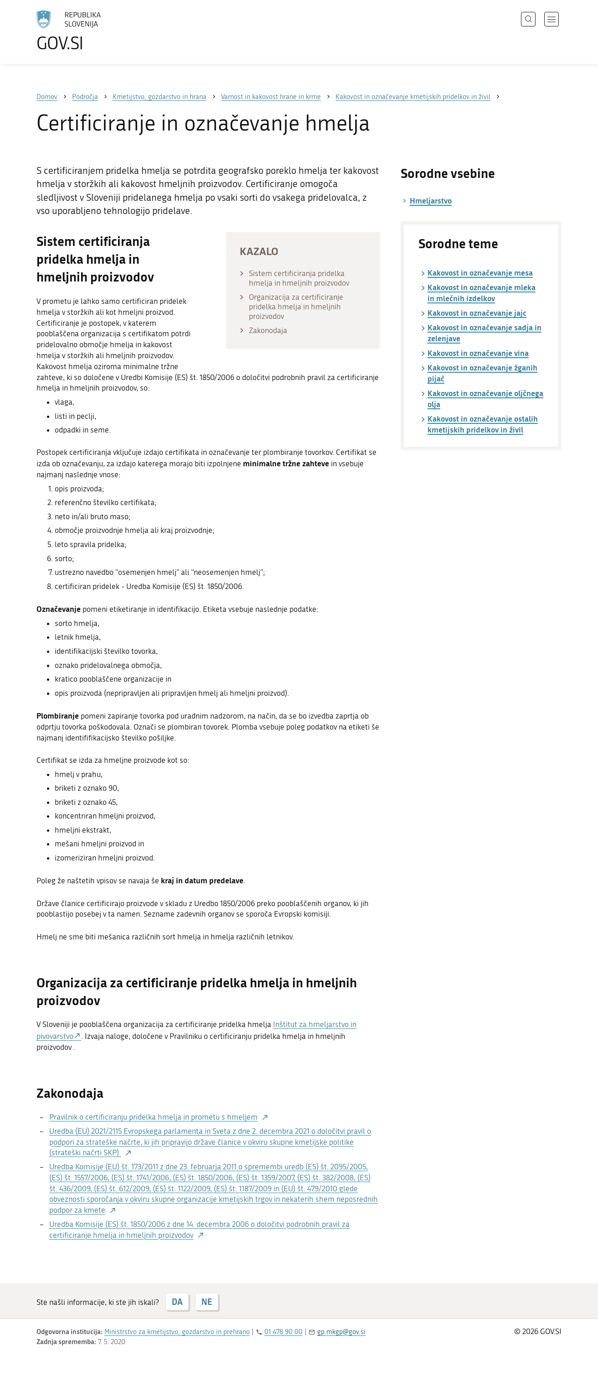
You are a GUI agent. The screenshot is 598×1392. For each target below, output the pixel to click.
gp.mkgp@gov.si (341, 1332)
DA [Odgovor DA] (177, 1302)
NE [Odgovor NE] (206, 1302)
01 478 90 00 (283, 1332)
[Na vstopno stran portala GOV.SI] (93, 31)
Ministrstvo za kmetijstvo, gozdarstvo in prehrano (177, 1332)
